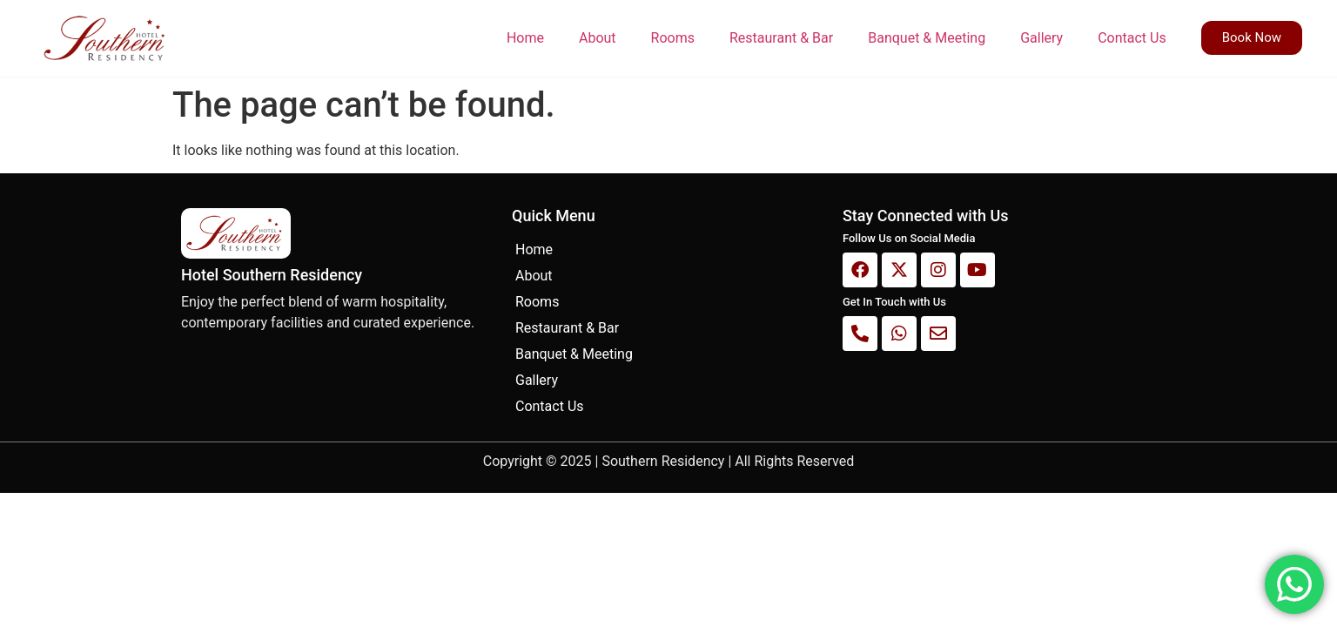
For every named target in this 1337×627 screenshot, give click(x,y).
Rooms (673, 38)
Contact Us (1132, 38)
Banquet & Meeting (926, 38)
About (597, 38)
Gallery (1041, 38)
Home (525, 38)
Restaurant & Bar (781, 38)
